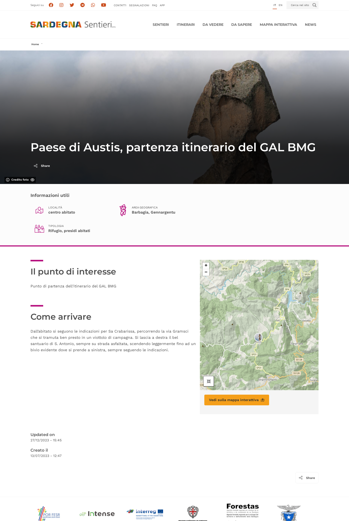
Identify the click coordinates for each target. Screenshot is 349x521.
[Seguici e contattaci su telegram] (82, 5)
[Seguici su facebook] (50, 5)
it (275, 5)
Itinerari (186, 24)
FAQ (154, 5)
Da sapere (241, 24)
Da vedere (213, 24)
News (310, 24)
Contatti (120, 5)
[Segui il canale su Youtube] (103, 5)
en (280, 5)
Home (35, 44)
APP (162, 5)
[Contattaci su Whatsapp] (93, 5)
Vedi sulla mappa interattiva (236, 400)
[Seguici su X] (72, 5)
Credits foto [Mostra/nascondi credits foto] (20, 180)
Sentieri (161, 24)
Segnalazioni (139, 5)
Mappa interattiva (278, 24)
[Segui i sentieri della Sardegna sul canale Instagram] (61, 5)
